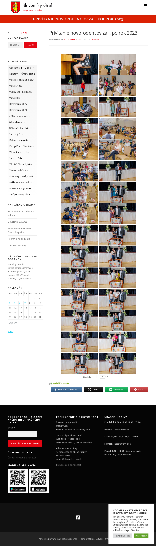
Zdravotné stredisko (19, 152)
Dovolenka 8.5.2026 (17, 221)
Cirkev (21, 158)
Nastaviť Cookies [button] (122, 535)
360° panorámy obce (19, 194)
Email (11, 427)
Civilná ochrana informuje (20, 267)
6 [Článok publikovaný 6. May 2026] (20, 303)
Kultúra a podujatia (20, 140)
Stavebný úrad (16, 134)
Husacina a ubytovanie (20, 188)
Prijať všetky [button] (141, 535)
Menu (145, 5)
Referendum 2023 (18, 110)
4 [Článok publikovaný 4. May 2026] (9, 303)
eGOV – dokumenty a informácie (19, 117)
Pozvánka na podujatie (19, 238)
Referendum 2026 (18, 103)
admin (95, 39)
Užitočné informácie (20, 128)
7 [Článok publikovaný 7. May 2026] (24, 303)
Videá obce (29, 146)
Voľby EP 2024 (16, 85)
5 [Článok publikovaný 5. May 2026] (14, 303)
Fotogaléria (15, 146)
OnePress (91, 538)
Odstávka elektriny (17, 245)
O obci (29, 67)
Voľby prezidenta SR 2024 (21, 79)
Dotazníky (14, 176)
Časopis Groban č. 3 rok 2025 (22, 457)
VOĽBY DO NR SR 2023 (20, 91)
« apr (10, 331)
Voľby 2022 (16, 97)
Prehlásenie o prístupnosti (68, 464)
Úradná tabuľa (28, 73)
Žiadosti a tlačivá (19, 170)
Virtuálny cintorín (16, 264)
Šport (12, 158)
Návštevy (13, 73)
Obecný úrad (15, 67)
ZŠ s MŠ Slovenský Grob (21, 164)
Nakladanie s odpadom (22, 182)
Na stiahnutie (17, 122)
